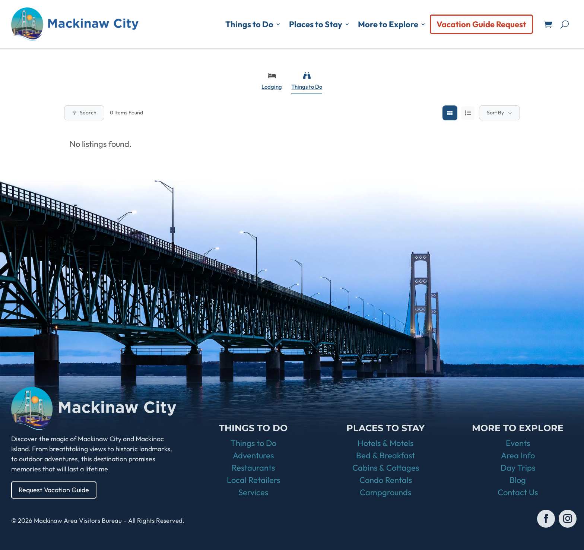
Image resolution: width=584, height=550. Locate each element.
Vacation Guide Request (481, 24)
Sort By (495, 112)
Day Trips (518, 467)
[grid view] (449, 112)
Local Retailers (253, 480)
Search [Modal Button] (84, 112)
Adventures (253, 455)
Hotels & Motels (385, 443)
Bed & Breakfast (385, 455)
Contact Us (518, 492)
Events (518, 443)
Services (253, 492)
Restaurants (253, 467)
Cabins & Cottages (385, 467)
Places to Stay (315, 24)
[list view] (467, 112)
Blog (518, 480)
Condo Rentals (385, 480)
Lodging (271, 81)
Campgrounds (385, 492)
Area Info (518, 455)
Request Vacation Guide (54, 490)
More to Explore (388, 24)
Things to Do (249, 24)
